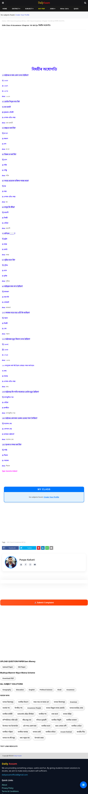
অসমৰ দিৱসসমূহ (8, 702)
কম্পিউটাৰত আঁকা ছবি (10, 720)
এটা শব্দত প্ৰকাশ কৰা (29, 726)
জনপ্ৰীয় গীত (81, 732)
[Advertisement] (44, 48)
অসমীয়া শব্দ (42, 714)
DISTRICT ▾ (16, 9)
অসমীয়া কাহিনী (7, 714)
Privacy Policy (7, 788)
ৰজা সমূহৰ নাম (25, 738)
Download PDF (8, 678)
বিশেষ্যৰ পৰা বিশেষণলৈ (10, 726)
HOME (5, 9)
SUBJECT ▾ (29, 9)
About (4, 785)
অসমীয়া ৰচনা (45, 726)
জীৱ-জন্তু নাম (26, 720)
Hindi (59, 690)
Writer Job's (64, 9)
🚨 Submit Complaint (44, 602)
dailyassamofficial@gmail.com (15, 774)
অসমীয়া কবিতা (50, 732)
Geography (7, 690)
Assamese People (34, 708)
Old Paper (21, 667)
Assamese (70, 690)
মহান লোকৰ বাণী (60, 726)
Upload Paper (8, 667)
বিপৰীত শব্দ (18, 708)
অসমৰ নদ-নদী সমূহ (9, 738)
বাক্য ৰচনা (54, 714)
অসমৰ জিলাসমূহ (59, 702)
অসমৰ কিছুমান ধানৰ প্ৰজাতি (55, 708)
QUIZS (76, 9)
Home (4, 21)
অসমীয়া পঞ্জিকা (8, 732)
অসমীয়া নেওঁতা (76, 726)
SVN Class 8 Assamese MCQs (16, 21)
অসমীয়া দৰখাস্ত (23, 732)
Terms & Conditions (10, 791)
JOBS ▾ (52, 9)
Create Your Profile (22, 15)
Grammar (73, 702)
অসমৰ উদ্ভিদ (67, 714)
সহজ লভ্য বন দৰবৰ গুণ (41, 702)
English (32, 690)
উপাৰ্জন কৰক (39, 738)
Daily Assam (18, 756)
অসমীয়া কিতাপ (23, 702)
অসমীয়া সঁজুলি (56, 720)
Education (20, 690)
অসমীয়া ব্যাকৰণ (71, 720)
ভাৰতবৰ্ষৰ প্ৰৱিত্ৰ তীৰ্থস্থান (25, 714)
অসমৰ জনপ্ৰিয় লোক (76, 708)
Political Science (46, 690)
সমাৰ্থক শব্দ (6, 708)
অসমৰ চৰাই (37, 732)
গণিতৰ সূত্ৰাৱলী (41, 720)
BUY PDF (41, 9)
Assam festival (66, 732)
